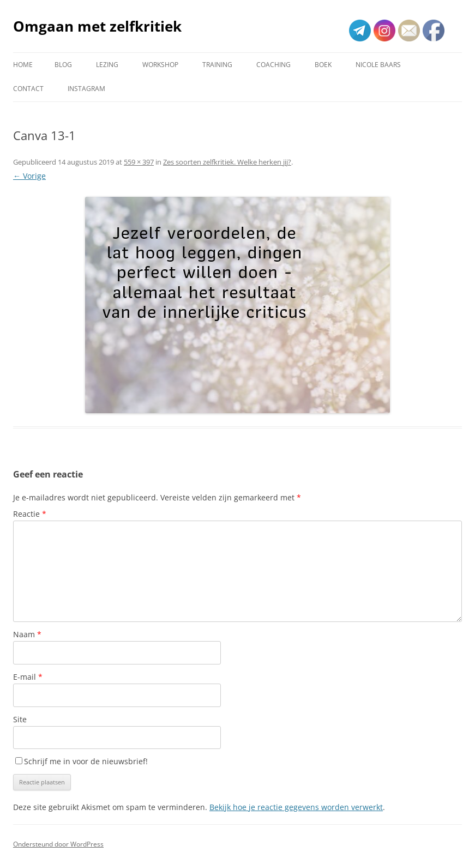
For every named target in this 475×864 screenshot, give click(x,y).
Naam (27, 634)
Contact (28, 88)
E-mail (28, 677)
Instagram (86, 88)
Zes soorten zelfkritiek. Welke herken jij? (227, 162)
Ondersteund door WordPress (58, 844)
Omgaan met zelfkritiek (97, 26)
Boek (323, 64)
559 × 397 (139, 162)
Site (20, 719)
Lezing (107, 64)
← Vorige (29, 176)
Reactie (29, 514)
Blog (63, 64)
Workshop (160, 64)
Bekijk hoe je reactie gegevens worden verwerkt (296, 807)
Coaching (273, 64)
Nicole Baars (378, 64)
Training (217, 64)
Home (23, 64)
